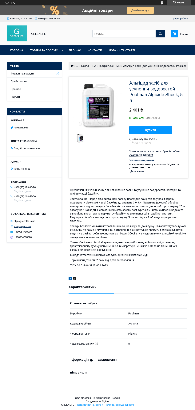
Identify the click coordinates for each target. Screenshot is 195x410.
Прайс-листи (19, 81)
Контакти (95, 50)
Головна (16, 50)
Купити (150, 130)
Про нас (75, 50)
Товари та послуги (44, 50)
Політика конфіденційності (119, 405)
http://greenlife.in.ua (24, 221)
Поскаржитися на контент (89, 405)
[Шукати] (160, 33)
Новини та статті (122, 50)
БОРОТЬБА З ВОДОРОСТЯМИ (101, 65)
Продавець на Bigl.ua (97, 401)
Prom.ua (115, 398)
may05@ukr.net (22, 226)
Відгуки (15, 96)
